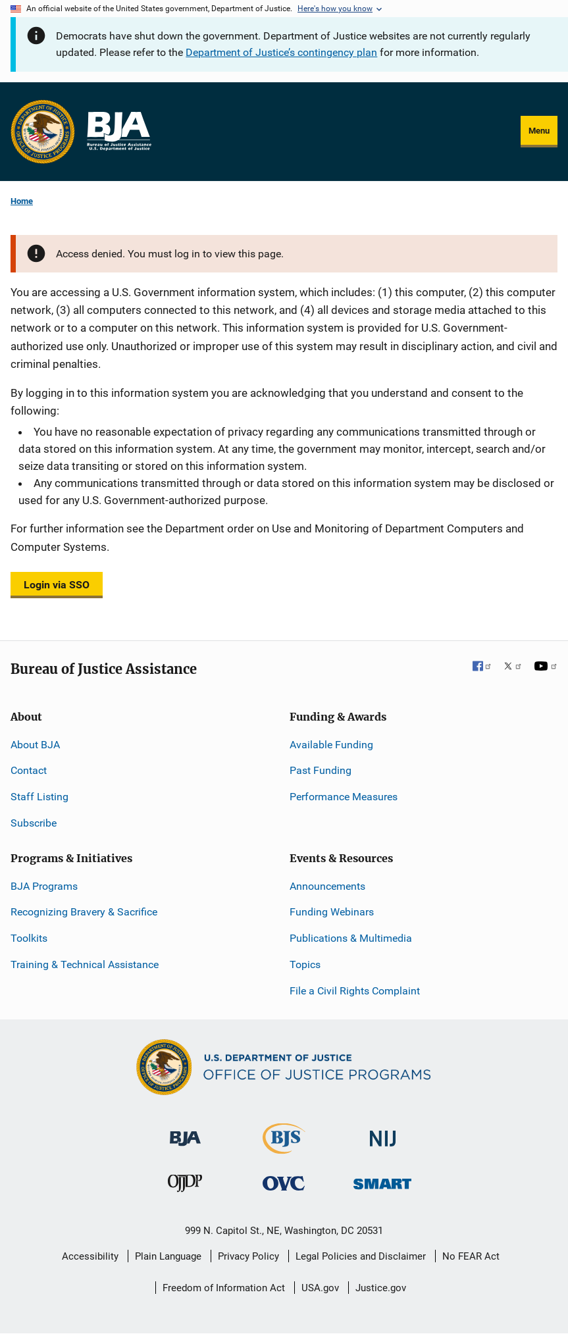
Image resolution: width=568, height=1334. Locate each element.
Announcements (327, 886)
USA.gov (320, 1288)
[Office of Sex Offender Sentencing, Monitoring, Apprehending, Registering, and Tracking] (382, 1180)
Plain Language (168, 1256)
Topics (305, 964)
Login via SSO (57, 584)
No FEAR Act (471, 1256)
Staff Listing (39, 796)
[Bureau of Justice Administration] (185, 1131)
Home (22, 201)
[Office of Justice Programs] (43, 131)
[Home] (118, 131)
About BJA (35, 744)
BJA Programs (44, 886)
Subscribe (34, 823)
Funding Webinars (332, 912)
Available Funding (331, 744)
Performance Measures (344, 796)
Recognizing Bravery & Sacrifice (84, 912)
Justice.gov (380, 1288)
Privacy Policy (248, 1256)
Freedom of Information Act (224, 1288)
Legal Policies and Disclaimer (361, 1256)
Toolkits (29, 938)
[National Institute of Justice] (383, 1132)
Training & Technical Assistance (85, 964)
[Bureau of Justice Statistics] (284, 1147)
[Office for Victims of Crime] (284, 1183)
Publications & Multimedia (351, 938)
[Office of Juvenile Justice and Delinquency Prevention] (185, 1186)
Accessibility (90, 1256)
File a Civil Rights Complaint (355, 991)
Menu (539, 131)
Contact (29, 770)
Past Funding (320, 770)
